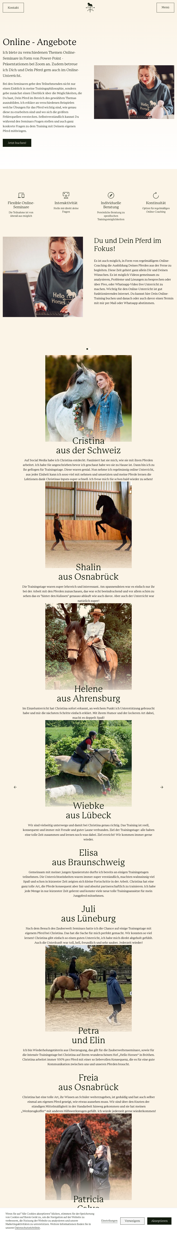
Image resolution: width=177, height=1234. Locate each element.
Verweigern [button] (132, 1221)
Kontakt (13, 7)
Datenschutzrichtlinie (27, 1227)
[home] (90, 7)
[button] (165, 7)
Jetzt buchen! (17, 143)
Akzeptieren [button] (159, 1221)
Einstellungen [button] (109, 1220)
